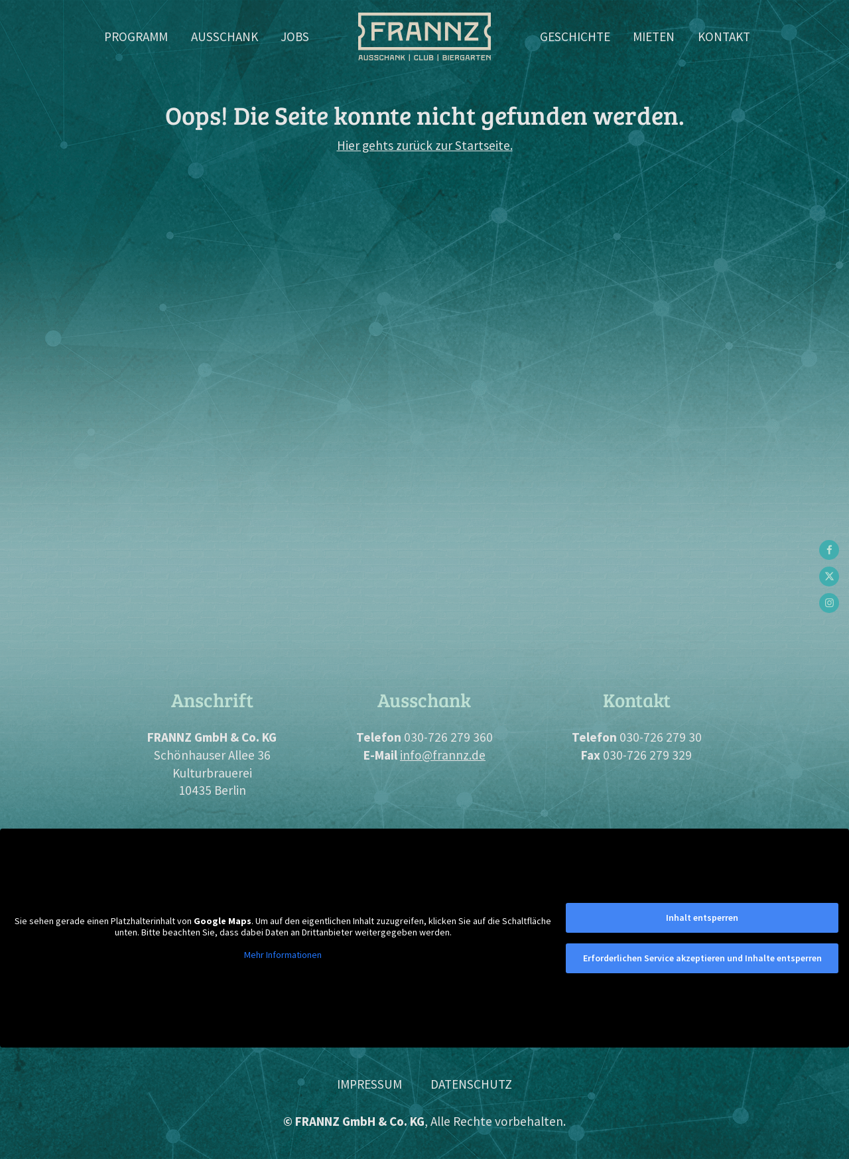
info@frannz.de (443, 755)
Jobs (295, 36)
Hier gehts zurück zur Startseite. (425, 145)
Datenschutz (471, 1084)
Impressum (369, 1084)
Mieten (654, 36)
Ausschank (224, 36)
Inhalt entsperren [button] (702, 917)
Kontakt (724, 36)
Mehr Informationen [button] (283, 955)
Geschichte (575, 36)
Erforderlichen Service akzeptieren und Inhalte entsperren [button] (702, 958)
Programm (136, 36)
